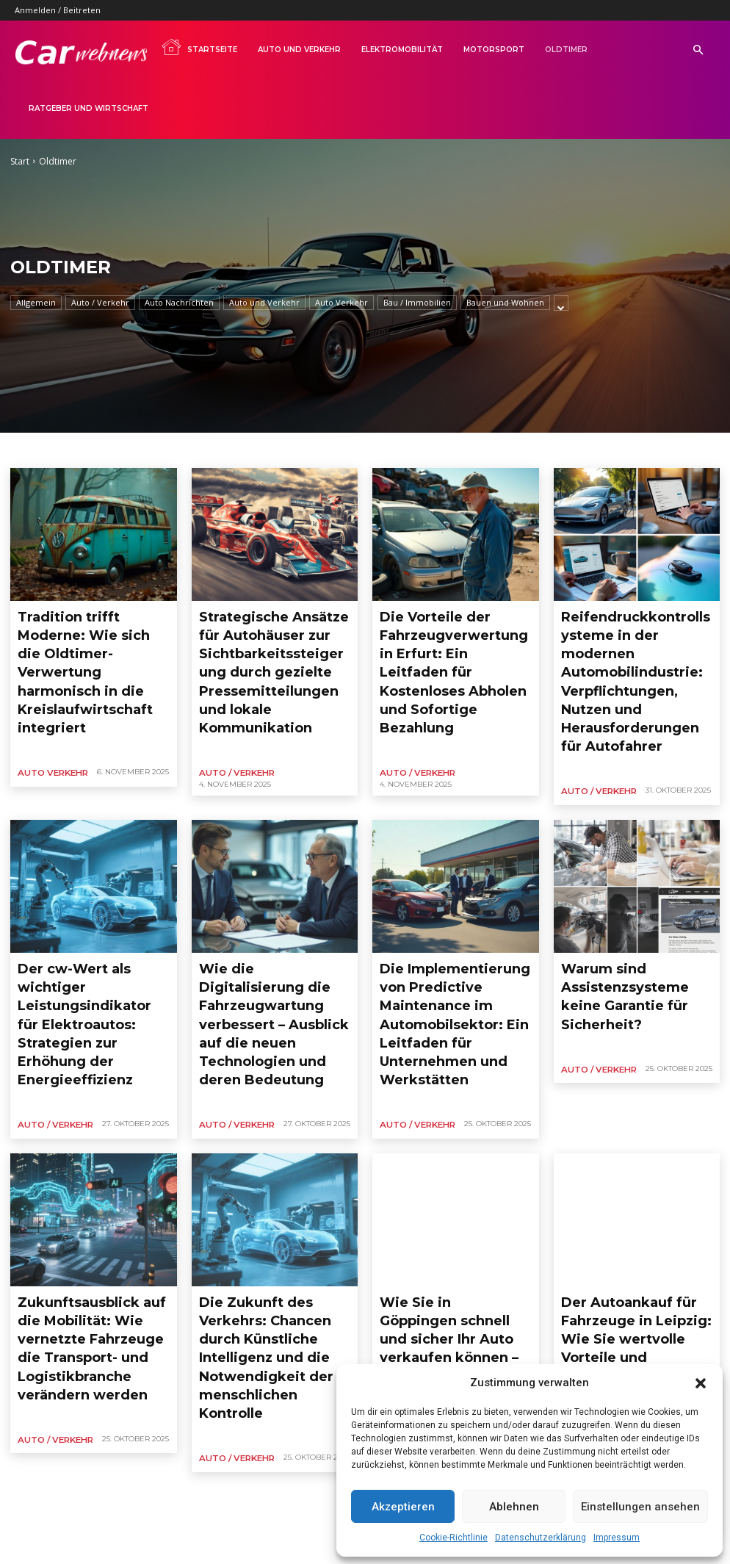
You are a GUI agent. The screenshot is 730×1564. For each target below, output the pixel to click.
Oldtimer (566, 49)
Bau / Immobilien (417, 302)
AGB (145, 1524)
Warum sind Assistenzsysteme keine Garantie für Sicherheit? (636, 902)
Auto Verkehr (341, 302)
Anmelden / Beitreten (58, 9)
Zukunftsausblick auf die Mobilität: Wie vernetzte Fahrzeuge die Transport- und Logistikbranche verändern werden (83, 1178)
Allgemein (36, 302)
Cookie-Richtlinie (453, 1537)
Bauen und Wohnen (505, 302)
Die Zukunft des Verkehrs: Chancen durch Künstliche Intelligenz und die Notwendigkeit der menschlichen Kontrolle (266, 1178)
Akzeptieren (403, 1506)
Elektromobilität (402, 49)
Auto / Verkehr (100, 302)
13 (145, 1339)
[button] (700, 1383)
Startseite (199, 47)
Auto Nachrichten (179, 302)
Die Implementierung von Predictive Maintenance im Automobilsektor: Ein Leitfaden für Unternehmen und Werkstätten (450, 914)
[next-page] (177, 1339)
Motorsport (493, 49)
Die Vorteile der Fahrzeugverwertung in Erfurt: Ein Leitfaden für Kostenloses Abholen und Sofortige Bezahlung (444, 638)
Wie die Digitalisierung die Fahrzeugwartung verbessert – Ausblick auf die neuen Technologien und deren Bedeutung (273, 914)
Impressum (616, 1537)
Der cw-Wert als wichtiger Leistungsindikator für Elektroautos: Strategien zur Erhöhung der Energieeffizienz (89, 914)
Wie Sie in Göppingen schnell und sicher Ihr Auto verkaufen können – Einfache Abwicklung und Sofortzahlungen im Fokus (455, 1178)
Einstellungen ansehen (640, 1506)
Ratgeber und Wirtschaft (88, 108)
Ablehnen (514, 1506)
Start (19, 161)
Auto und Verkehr (299, 49)
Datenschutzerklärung (540, 1537)
